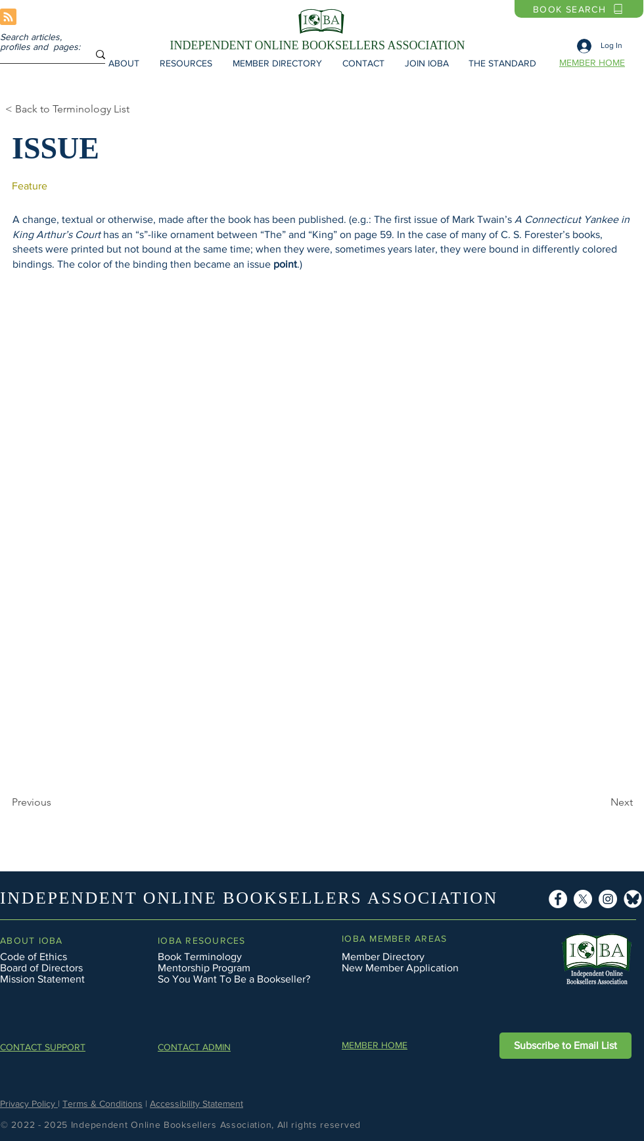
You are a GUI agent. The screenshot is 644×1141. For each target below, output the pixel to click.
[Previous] (55, 802)
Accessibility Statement (196, 1103)
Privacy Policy (29, 1103)
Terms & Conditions (102, 1103)
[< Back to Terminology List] (78, 109)
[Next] (564, 802)
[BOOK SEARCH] (579, 9)
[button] (123, 63)
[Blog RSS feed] (8, 17)
